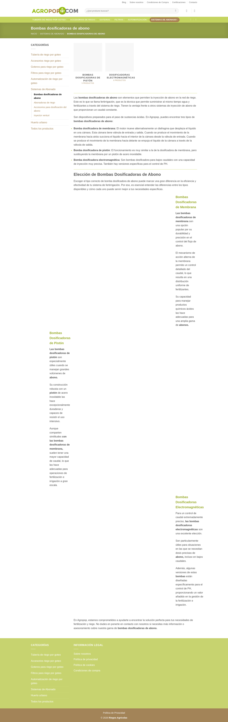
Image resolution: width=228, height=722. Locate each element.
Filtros (119, 19)
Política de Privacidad (114, 713)
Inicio (34, 34)
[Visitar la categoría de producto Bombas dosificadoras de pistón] (88, 65)
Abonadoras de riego (44, 102)
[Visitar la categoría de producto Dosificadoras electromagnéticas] (119, 64)
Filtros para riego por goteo (46, 73)
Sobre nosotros (136, 2)
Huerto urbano (39, 122)
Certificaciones (178, 2)
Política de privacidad (86, 659)
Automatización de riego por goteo (46, 81)
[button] (187, 10)
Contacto (193, 2)
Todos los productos (42, 128)
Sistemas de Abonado (164, 19)
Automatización (138, 19)
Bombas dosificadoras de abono (48, 96)
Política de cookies (84, 665)
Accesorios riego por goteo (46, 60)
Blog (124, 2)
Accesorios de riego (83, 19)
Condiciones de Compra (158, 2)
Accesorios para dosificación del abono (50, 109)
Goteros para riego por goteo (47, 66)
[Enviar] (175, 11)
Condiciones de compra (87, 670)
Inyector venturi (41, 115)
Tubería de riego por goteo (49, 19)
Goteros (105, 19)
